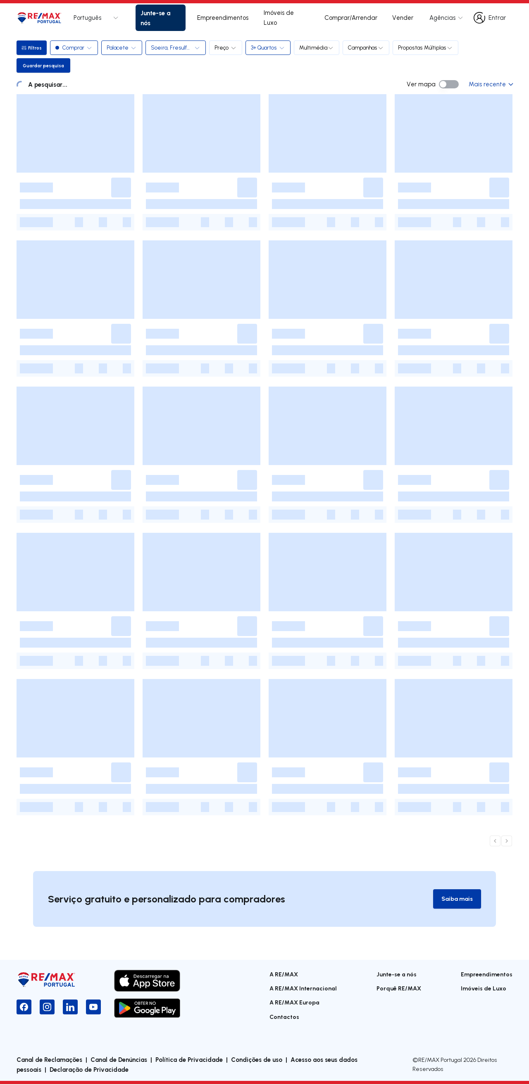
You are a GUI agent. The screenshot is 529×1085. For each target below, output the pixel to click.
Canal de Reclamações (49, 1060)
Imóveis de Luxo (279, 17)
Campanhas (368, 47)
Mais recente (490, 84)
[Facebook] (24, 1007)
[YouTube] (93, 1007)
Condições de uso (256, 1060)
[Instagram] (47, 1007)
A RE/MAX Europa (294, 1003)
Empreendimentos (222, 17)
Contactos (284, 1017)
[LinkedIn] (70, 1007)
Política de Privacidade (189, 1060)
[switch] (449, 84)
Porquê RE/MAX (398, 988)
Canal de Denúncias (119, 1060)
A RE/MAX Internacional (303, 988)
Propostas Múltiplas (427, 47)
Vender (402, 17)
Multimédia (318, 47)
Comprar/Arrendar (350, 17)
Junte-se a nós (155, 18)
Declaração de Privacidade (89, 1070)
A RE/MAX (283, 974)
